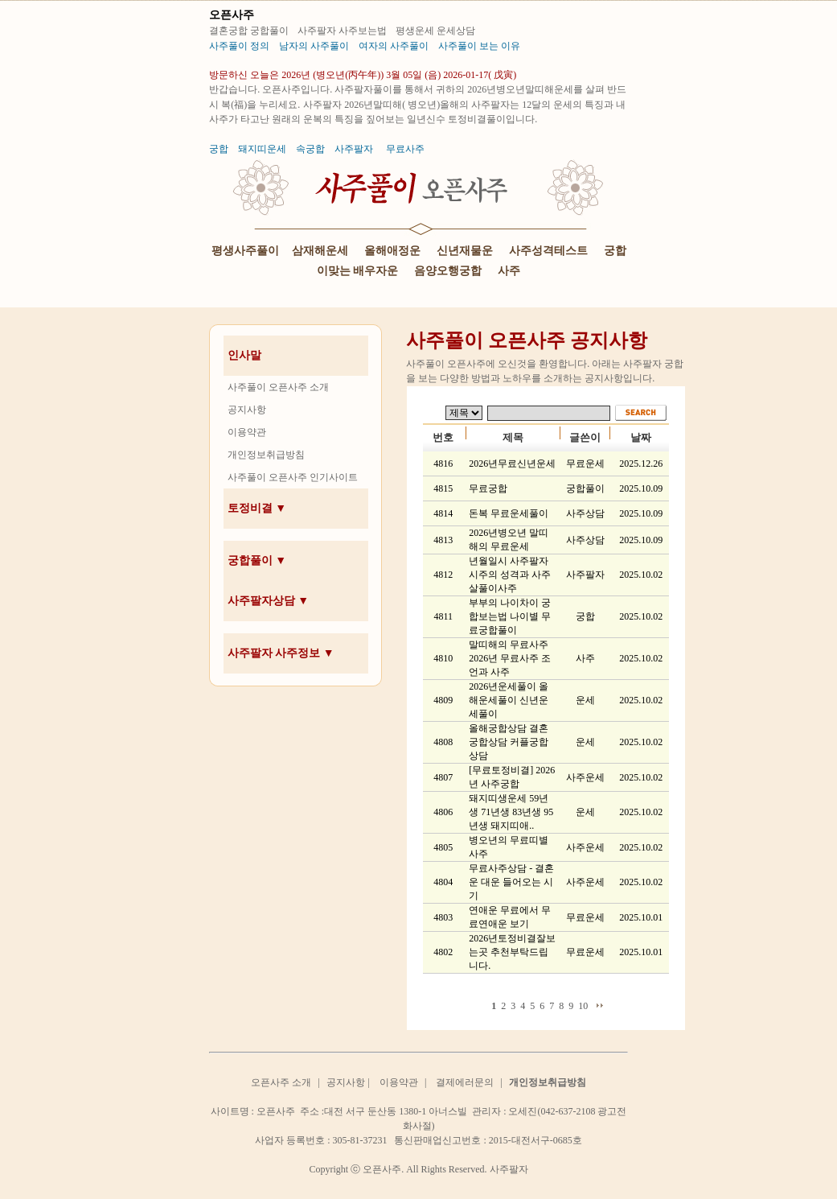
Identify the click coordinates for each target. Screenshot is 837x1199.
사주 (509, 271)
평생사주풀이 (245, 251)
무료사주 (405, 149)
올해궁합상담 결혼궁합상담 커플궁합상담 (508, 742)
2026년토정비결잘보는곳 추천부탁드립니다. (512, 952)
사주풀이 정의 (239, 46)
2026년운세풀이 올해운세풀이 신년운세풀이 (508, 700)
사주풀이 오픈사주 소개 (278, 387)
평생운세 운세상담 (437, 30)
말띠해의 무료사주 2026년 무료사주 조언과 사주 (510, 658)
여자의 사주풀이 (394, 46)
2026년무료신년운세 (512, 463)
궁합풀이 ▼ (257, 560)
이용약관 (247, 432)
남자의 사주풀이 (314, 46)
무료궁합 (488, 488)
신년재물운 (465, 251)
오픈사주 (231, 15)
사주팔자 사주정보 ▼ (281, 653)
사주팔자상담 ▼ (268, 601)
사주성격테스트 (548, 251)
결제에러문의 (465, 1082)
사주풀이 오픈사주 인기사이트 (293, 477)
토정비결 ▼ (257, 508)
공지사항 (247, 409)
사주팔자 (353, 149)
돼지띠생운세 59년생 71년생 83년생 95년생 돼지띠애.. (511, 812)
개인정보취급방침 (266, 454)
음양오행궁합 (448, 271)
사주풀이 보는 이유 (479, 46)
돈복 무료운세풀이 (508, 513)
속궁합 (310, 149)
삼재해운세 (320, 251)
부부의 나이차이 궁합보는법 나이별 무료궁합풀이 (510, 616)
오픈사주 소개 (281, 1082)
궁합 (218, 149)
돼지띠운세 (262, 149)
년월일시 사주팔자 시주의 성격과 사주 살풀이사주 (510, 574)
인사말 (244, 355)
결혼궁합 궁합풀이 (250, 30)
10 (583, 1006)
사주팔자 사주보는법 (343, 30)
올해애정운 (392, 251)
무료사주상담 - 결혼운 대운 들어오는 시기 (511, 882)
